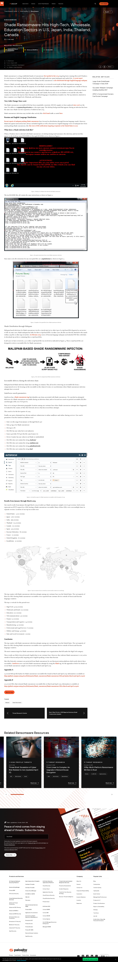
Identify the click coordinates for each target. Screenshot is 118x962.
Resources (60, 3)
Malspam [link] (7, 702)
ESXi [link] (49, 776)
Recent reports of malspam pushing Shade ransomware (21, 121)
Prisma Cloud (46, 901)
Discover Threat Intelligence (66, 896)
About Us (79, 881)
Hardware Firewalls (30, 884)
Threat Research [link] (24, 11)
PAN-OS (27, 897)
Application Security (48, 892)
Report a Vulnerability (98, 906)
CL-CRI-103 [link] (94, 773)
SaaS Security (12, 931)
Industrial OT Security (14, 927)
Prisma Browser (29, 926)
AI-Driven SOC (46, 906)
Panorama (27, 900)
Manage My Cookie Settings (90, 959)
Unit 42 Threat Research (43, 3)
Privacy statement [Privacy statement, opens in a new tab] (21, 960)
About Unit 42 (25, 3)
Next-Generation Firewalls (32, 881)
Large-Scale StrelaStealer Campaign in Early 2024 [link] (101, 82)
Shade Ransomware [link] (17, 702)
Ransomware (14, 65)
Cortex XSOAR (46, 915)
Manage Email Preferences (100, 897)
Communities (96, 884)
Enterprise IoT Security (15, 921)
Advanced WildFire (13, 910)
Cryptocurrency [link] (102, 773)
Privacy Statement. (9, 844)
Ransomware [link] (35, 11)
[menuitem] (15, 4)
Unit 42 (95, 916)
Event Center (96, 893)
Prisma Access (29, 923)
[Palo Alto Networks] (14, 4)
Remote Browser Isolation (31, 933)
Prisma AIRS (12, 890)
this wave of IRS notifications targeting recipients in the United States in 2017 (53, 126)
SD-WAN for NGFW (30, 893)
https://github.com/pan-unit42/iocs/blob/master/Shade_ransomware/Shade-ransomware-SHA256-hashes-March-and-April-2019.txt (44, 676)
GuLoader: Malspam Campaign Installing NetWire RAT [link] (103, 89)
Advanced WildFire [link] (31, 49)
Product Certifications (99, 903)
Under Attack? (104, 3)
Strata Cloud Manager (30, 890)
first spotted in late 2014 (51, 76)
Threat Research (21, 65)
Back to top (9, 692)
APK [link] (11, 776)
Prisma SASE (28, 909)
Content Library (97, 887)
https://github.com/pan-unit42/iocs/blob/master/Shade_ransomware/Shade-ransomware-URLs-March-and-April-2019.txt (41, 686)
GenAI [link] (25, 776)
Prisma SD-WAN (29, 930)
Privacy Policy (39, 847)
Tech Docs (96, 913)
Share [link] (110, 66)
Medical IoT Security (14, 924)
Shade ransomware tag (22, 397)
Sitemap (95, 909)
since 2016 (76, 105)
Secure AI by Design (14, 887)
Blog (94, 881)
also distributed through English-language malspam (70, 80)
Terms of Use (32, 843)
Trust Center (17, 955)
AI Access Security (14, 893)
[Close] (115, 959)
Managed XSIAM (47, 926)
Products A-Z (96, 900)
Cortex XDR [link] (48, 49)
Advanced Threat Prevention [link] (11, 49)
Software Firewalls (30, 887)
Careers (79, 884)
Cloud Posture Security (48, 895)
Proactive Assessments (65, 885)
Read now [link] (35, 783)
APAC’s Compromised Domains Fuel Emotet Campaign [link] (103, 95)
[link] (10, 19)
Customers (79, 893)
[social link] (78, 956)
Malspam (11, 67)
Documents (33, 955)
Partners (53, 3)
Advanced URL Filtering (15, 907)
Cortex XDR (45, 912)
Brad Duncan (11, 60)
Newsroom (79, 903)
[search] (95, 4)
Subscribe (10, 855)
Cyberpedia (96, 890)
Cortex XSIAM (46, 909)
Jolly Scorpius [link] (56, 776)
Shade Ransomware (17, 67)
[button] (110, 66)
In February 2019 (35, 335)
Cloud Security (46, 885)
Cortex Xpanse (46, 919)
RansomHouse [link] (65, 776)
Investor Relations (81, 897)
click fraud (46, 113)
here (61, 113)
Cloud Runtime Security (49, 898)
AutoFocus (15, 663)
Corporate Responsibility (83, 890)
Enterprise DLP (29, 920)
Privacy (11, 955)
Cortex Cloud (46, 889)
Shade (57, 663)
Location (79, 900)
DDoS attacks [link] (18, 776)
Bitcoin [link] (86, 773)
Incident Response (63, 889)
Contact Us (79, 887)
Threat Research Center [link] (10, 11)
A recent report (77, 78)
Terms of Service (9, 849)
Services (33, 3)
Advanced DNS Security (15, 913)
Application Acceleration (31, 912)
